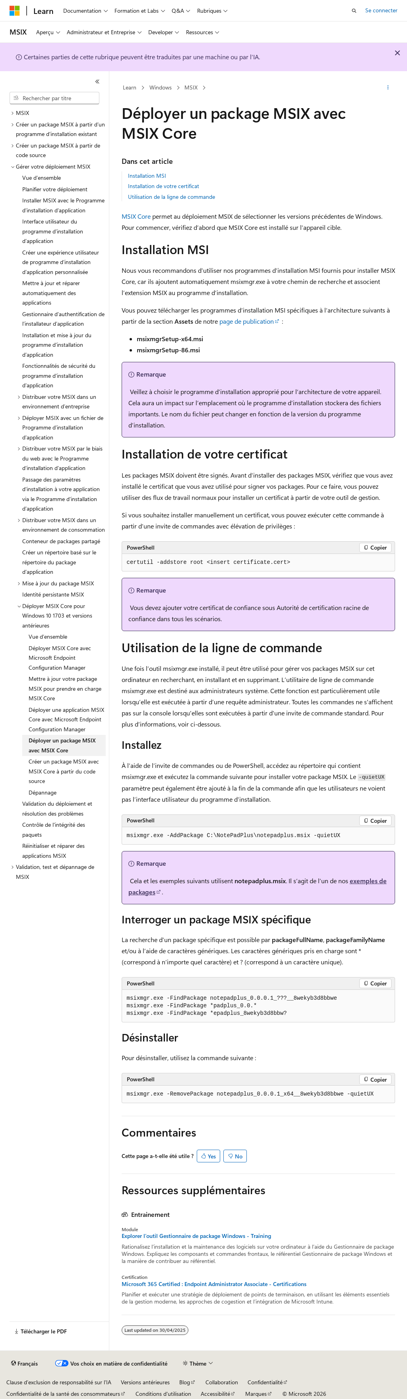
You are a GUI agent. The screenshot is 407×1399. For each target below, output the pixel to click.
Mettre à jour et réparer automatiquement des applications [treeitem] (51, 292)
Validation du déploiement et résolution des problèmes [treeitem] (57, 808)
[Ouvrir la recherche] (354, 11)
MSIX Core (136, 216)
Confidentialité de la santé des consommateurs (63, 1393)
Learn (129, 87)
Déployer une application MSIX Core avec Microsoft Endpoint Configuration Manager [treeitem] (66, 719)
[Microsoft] (15, 11)
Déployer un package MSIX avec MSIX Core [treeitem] (62, 745)
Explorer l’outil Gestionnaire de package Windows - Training (196, 1236)
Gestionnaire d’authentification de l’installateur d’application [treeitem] (63, 319)
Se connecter (381, 10)
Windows (160, 87)
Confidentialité (265, 1382)
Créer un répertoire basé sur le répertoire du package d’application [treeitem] (59, 561)
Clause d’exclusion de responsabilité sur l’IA (58, 1382)
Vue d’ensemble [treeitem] (41, 177)
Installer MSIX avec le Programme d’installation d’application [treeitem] (63, 205)
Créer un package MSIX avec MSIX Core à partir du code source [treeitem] (64, 771)
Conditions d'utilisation (163, 1393)
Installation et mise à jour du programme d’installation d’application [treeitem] (56, 344)
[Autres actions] (388, 88)
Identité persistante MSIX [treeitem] (53, 594)
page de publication (246, 321)
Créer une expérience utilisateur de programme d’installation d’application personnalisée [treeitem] (60, 262)
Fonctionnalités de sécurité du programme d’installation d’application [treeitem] (58, 375)
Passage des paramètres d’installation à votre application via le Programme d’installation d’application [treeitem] (61, 494)
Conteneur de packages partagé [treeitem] (61, 541)
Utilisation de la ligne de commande (171, 196)
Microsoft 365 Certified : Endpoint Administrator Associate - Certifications (214, 1284)
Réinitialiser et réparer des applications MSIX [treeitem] (53, 850)
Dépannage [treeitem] (42, 792)
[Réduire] (97, 81)
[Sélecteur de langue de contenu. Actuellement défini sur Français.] (24, 1363)
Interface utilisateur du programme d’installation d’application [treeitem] (52, 231)
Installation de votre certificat (163, 186)
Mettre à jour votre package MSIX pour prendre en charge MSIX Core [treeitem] (65, 688)
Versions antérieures (145, 1382)
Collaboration (221, 1382)
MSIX (191, 87)
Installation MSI (147, 175)
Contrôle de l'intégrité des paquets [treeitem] (53, 829)
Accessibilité (215, 1393)
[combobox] (54, 98)
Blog (184, 1382)
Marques (256, 1393)
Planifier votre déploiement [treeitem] (54, 189)
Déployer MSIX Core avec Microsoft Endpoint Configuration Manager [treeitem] (60, 657)
